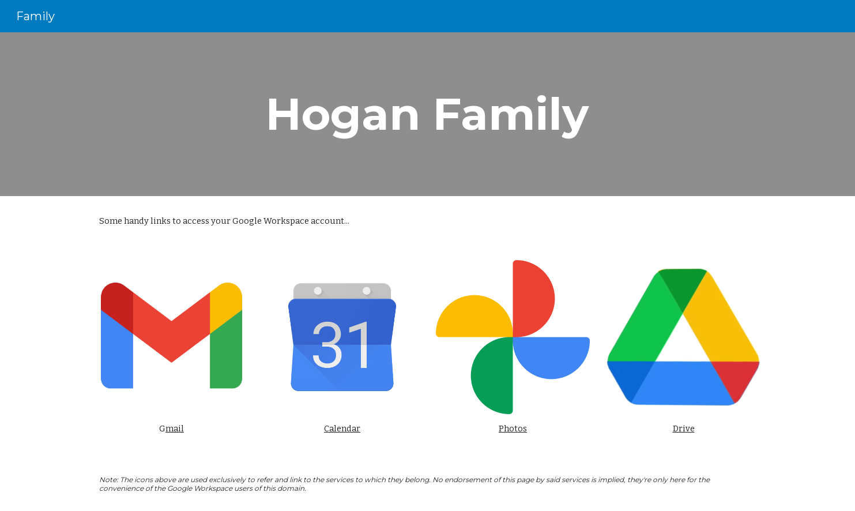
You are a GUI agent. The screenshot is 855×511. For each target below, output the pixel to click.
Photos (513, 428)
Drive (684, 428)
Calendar (342, 428)
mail (174, 428)
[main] (428, 114)
